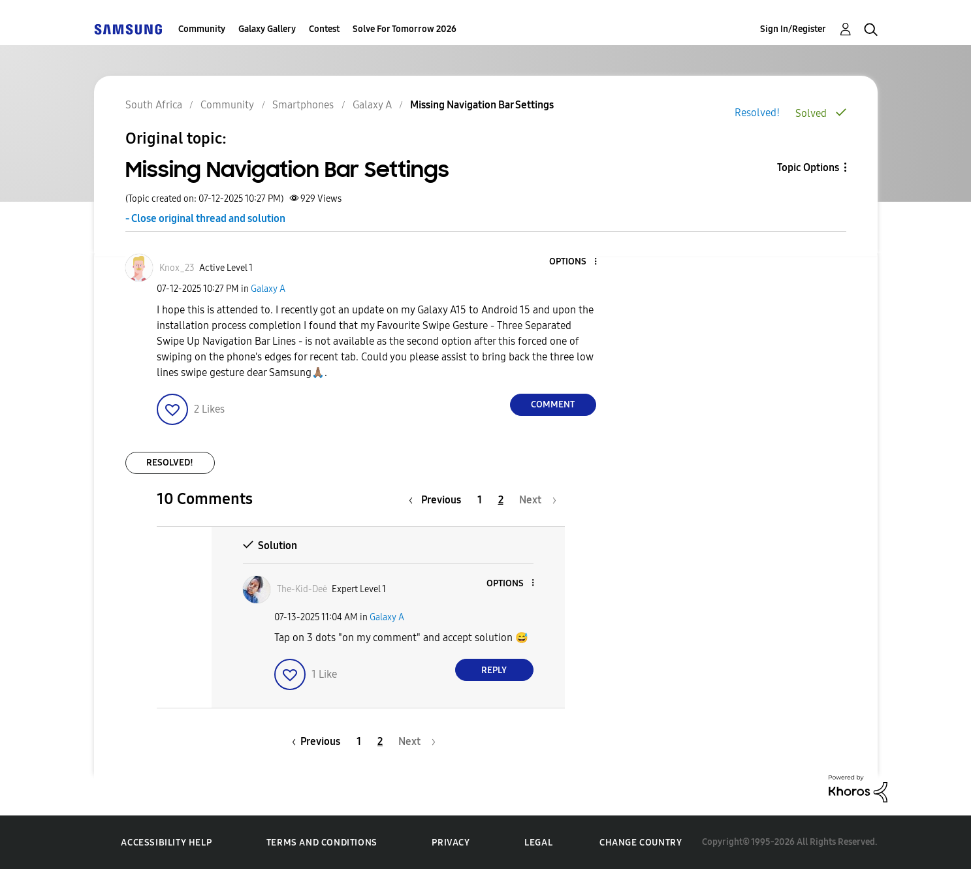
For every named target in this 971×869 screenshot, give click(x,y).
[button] (573, 262)
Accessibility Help (166, 842)
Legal (538, 842)
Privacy (451, 842)
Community (201, 29)
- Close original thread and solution (205, 218)
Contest (324, 29)
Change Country (640, 842)
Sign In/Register (793, 29)
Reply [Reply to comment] (494, 670)
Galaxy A (268, 288)
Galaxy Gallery (267, 29)
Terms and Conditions (321, 842)
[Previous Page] (438, 499)
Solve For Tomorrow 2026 (404, 29)
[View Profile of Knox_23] (177, 268)
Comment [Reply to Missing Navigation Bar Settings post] (553, 404)
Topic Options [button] (808, 167)
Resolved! (757, 112)
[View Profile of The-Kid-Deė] (302, 589)
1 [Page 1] (479, 500)
